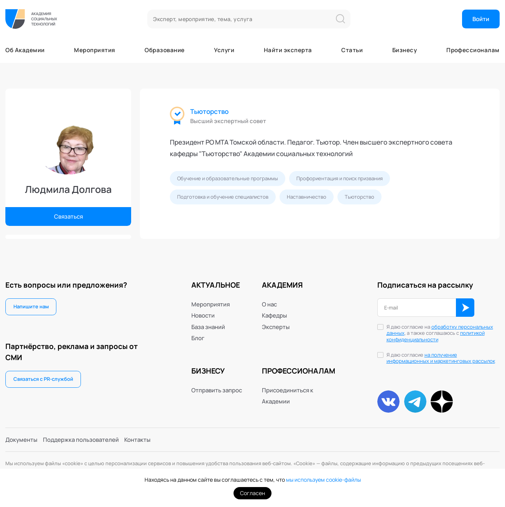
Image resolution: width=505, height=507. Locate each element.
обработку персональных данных (440, 330)
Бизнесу (404, 50)
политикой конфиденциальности (436, 336)
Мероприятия (94, 50)
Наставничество (306, 196)
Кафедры (274, 315)
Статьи (352, 50)
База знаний (208, 327)
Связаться (68, 216)
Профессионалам (472, 50)
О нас (269, 304)
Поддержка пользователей (81, 440)
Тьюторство (209, 111)
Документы (21, 440)
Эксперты (276, 327)
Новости (203, 315)
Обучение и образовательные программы (227, 178)
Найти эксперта (288, 50)
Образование (164, 50)
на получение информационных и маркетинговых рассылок (441, 358)
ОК (465, 307)
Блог (197, 338)
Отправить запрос (216, 390)
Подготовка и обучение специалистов (222, 196)
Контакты (137, 440)
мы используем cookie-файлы (323, 479)
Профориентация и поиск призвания (339, 178)
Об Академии (24, 50)
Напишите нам (31, 306)
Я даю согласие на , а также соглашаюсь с (440, 333)
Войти (480, 19)
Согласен (252, 493)
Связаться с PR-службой (43, 378)
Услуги (224, 50)
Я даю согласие (441, 358)
